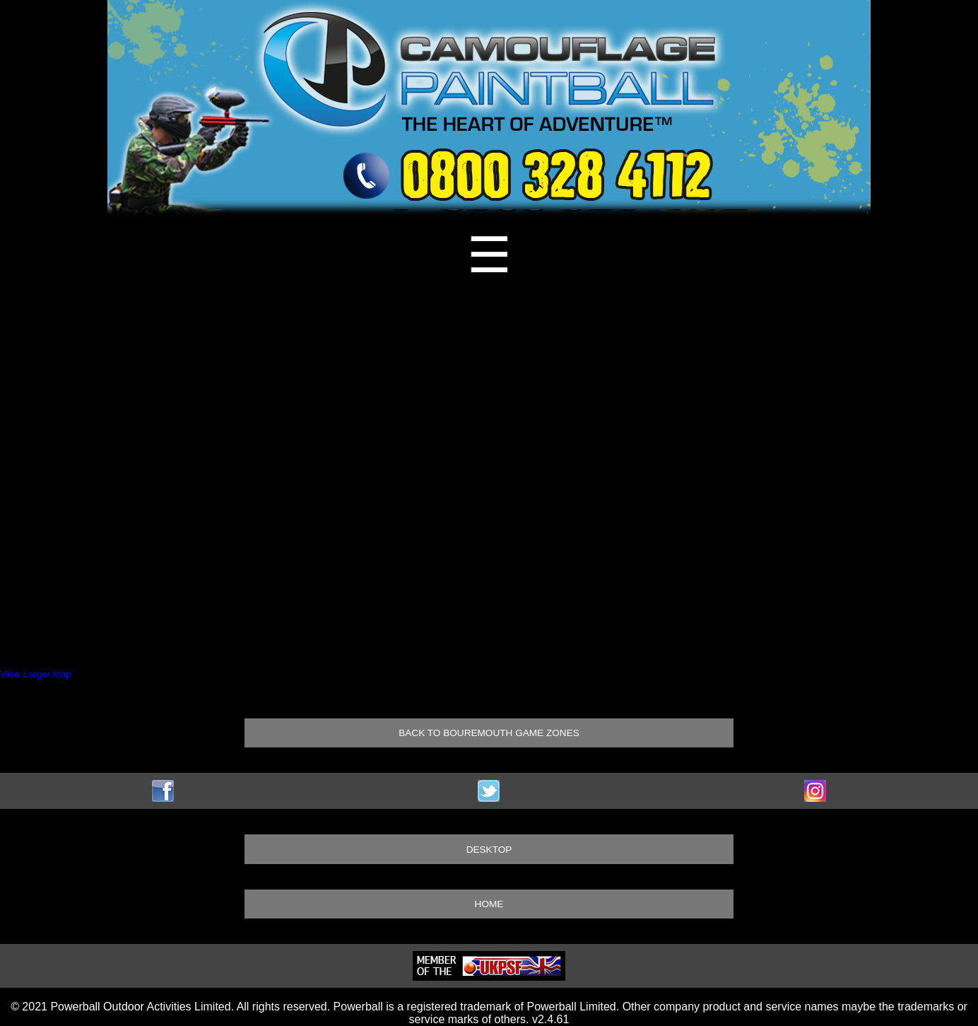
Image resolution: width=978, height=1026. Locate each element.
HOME (489, 904)
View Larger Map (35, 674)
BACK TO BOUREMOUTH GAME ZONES (489, 733)
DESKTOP (489, 849)
